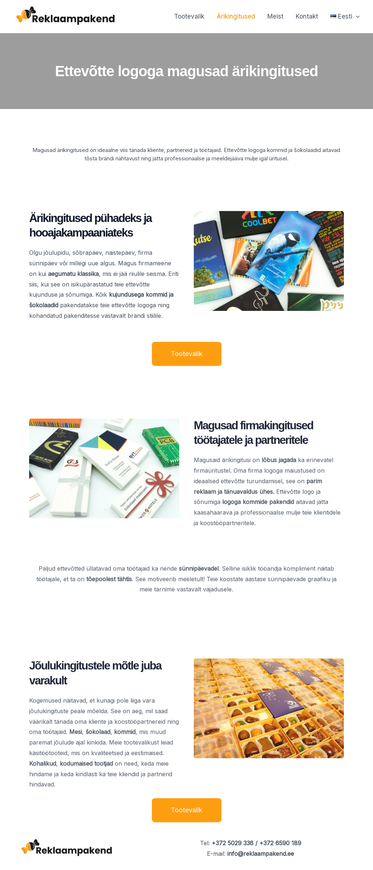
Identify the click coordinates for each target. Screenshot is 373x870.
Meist (275, 16)
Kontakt (307, 16)
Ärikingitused (236, 16)
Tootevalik (189, 16)
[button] (345, 16)
